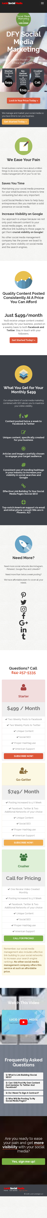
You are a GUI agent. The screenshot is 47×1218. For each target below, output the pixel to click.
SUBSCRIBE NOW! (23, 756)
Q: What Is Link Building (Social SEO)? (21, 1076)
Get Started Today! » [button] (23, 340)
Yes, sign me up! (23, 1161)
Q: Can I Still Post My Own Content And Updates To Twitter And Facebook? (23, 1085)
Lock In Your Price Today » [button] (23, 100)
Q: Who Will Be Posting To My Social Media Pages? (20, 1099)
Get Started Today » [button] (15, 121)
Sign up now (23, 1190)
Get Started (13, 1190)
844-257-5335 (23, 672)
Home (6, 1190)
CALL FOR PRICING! (23, 938)
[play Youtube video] (23, 1022)
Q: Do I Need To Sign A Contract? (22, 1093)
